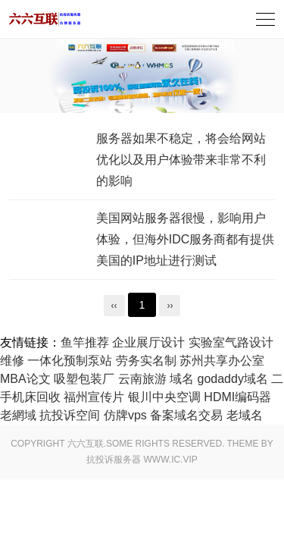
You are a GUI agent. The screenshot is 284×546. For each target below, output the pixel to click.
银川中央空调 (164, 397)
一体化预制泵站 (69, 360)
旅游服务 (45, 19)
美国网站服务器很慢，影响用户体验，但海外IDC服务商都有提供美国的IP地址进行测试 (185, 239)
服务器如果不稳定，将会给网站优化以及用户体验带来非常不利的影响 (181, 159)
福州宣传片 (94, 397)
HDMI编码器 (237, 397)
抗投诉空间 (69, 415)
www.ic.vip (171, 459)
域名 (182, 378)
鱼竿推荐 (85, 342)
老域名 (244, 415)
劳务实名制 (146, 360)
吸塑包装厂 (84, 378)
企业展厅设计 (148, 342)
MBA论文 (25, 378)
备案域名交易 (186, 415)
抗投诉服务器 (113, 459)
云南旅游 (142, 378)
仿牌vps (125, 415)
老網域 (18, 415)
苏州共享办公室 (221, 360)
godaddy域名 (232, 378)
